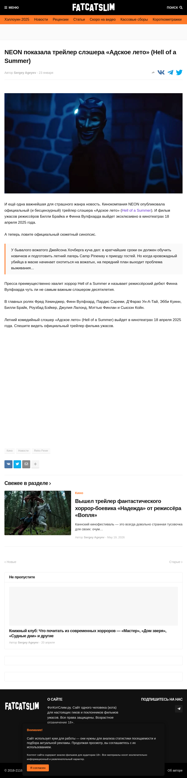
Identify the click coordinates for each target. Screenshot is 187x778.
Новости (41, 19)
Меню (14, 7)
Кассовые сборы (134, 19)
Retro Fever (41, 450)
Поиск (172, 7)
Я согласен (38, 768)
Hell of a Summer (136, 210)
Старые (174, 562)
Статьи (79, 19)
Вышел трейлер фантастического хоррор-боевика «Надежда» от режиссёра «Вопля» (128, 508)
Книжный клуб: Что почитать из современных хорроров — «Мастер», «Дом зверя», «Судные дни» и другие (87, 633)
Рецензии (61, 19)
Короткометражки (167, 19)
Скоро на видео (103, 19)
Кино (10, 450)
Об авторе (175, 770)
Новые (11, 562)
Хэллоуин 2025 (16, 19)
